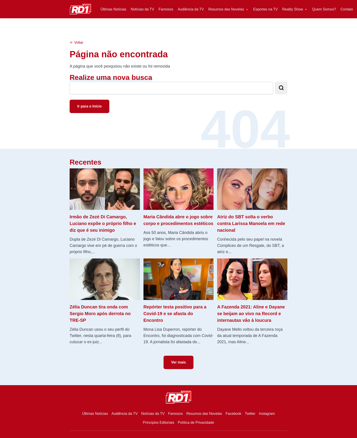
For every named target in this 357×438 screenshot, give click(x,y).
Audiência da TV (191, 9)
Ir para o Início (89, 106)
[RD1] (80, 9)
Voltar (76, 42)
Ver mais (178, 362)
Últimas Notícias (114, 9)
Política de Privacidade (196, 422)
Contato (346, 9)
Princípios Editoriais (158, 422)
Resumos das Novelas (226, 9)
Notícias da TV (142, 9)
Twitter (250, 413)
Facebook (233, 413)
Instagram (267, 413)
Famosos (166, 9)
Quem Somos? (324, 9)
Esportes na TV (265, 9)
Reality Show (292, 9)
